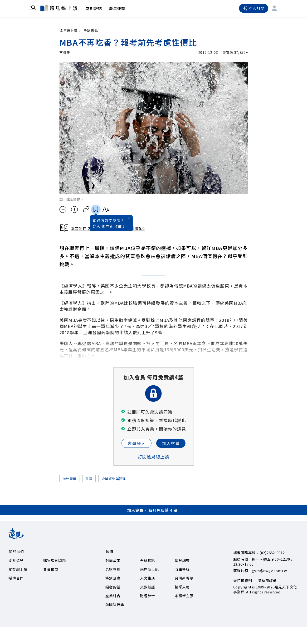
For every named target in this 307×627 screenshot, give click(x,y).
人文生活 (147, 578)
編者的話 (112, 586)
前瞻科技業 (114, 604)
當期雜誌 (94, 8)
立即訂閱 (253, 8)
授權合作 (16, 578)
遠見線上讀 (71, 30)
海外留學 (70, 478)
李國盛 (64, 52)
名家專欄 (112, 569)
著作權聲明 (242, 580)
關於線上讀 (18, 569)
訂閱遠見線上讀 (153, 456)
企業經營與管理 (114, 478)
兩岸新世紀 (149, 569)
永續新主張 (184, 595)
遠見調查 (182, 560)
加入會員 (171, 443)
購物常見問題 (54, 560)
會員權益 (50, 569)
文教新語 (147, 586)
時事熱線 (182, 569)
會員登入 (136, 443)
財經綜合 (147, 595)
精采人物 (182, 586)
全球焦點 (91, 30)
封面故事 (112, 560)
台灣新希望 (184, 578)
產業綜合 (112, 595)
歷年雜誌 (117, 8)
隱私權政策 (267, 580)
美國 (88, 478)
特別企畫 (112, 578)
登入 (96, 226)
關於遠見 (16, 560)
